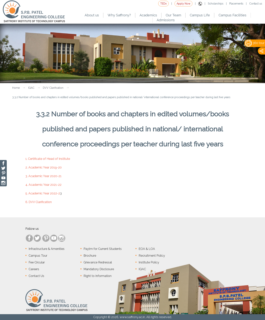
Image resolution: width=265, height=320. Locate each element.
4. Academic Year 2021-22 (43, 185)
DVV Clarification (53, 87)
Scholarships (215, 3)
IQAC (31, 87)
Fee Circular (37, 262)
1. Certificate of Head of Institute (47, 159)
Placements (236, 3)
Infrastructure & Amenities (47, 249)
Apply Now (183, 3)
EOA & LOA (147, 249)
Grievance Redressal (98, 262)
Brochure (90, 255)
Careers (34, 269)
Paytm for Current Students (103, 249)
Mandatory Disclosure (99, 269)
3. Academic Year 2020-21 (43, 176)
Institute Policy (149, 262)
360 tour (254, 43)
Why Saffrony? (119, 15)
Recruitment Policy (152, 255)
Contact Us (36, 276)
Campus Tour (38, 255)
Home (16, 87)
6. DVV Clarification (38, 202)
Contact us (255, 3)
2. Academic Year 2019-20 (43, 167)
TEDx (163, 3)
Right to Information (98, 276)
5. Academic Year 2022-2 (42, 193)
